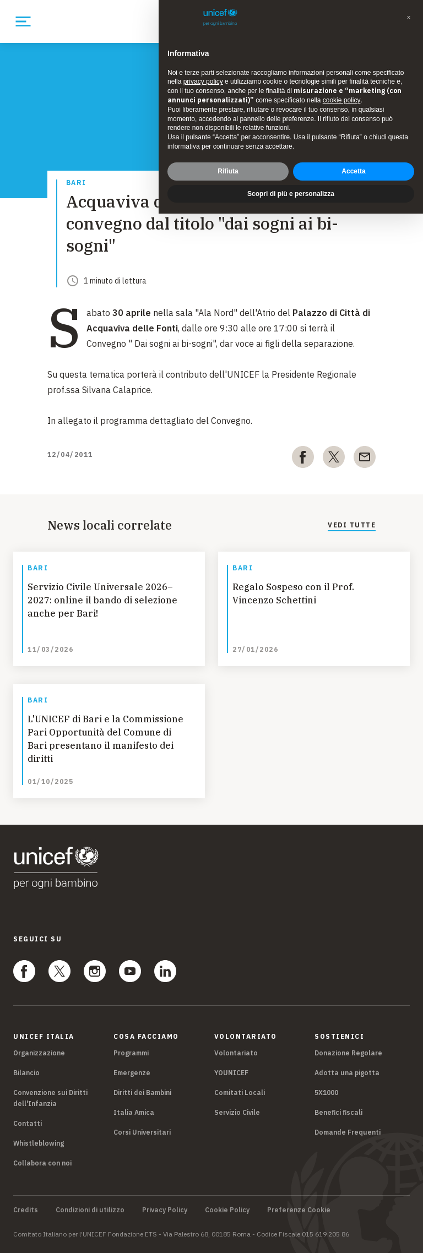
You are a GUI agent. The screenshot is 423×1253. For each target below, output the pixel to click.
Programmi (131, 1053)
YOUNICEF (231, 1073)
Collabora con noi (42, 1163)
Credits (25, 1210)
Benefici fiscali (338, 1112)
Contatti (27, 1123)
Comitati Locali (239, 1092)
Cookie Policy (227, 1210)
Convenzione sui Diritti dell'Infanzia (50, 1098)
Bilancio (26, 1073)
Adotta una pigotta (346, 1073)
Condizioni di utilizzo (90, 1210)
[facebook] (303, 459)
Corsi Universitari (142, 1132)
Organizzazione (39, 1053)
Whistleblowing (38, 1143)
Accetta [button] (353, 171)
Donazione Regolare (348, 1053)
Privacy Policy (164, 1210)
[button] (408, 17)
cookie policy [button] (342, 100)
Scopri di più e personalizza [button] (290, 194)
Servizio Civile (237, 1112)
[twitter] (334, 459)
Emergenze (131, 1073)
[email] (365, 459)
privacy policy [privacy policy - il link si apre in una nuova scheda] (203, 81)
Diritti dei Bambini (142, 1092)
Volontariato (236, 1053)
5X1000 (326, 1092)
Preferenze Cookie (298, 1210)
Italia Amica (133, 1112)
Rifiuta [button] (228, 171)
